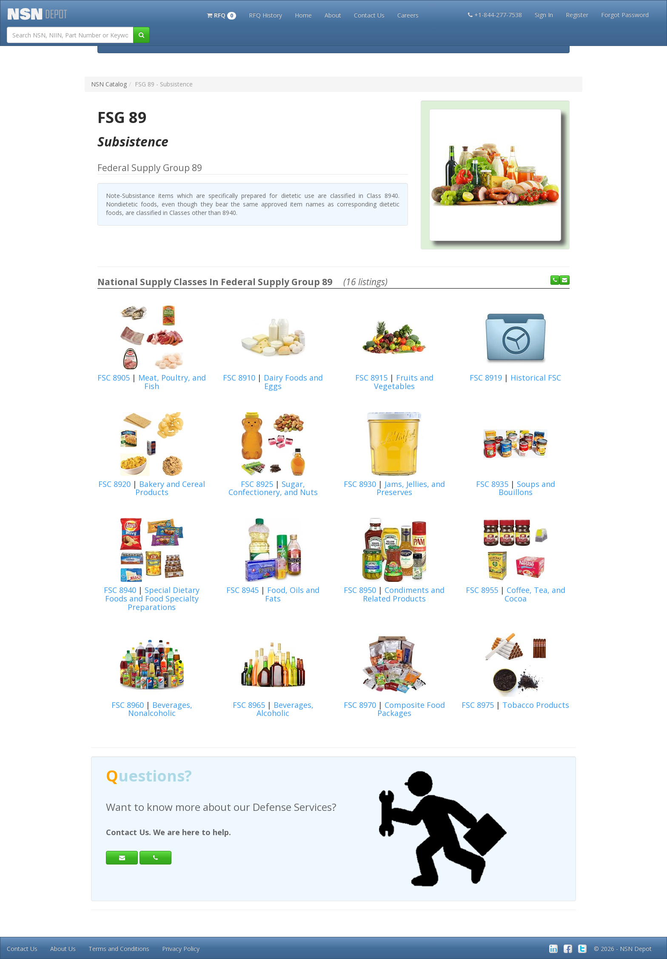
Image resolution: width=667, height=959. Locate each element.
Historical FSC (535, 377)
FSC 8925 (257, 484)
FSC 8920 (114, 484)
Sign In (544, 15)
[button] (221, 14)
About (333, 15)
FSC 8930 (360, 484)
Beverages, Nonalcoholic (160, 709)
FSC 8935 (492, 484)
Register (577, 15)
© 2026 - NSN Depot (623, 949)
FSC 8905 (113, 377)
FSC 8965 (249, 705)
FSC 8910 (239, 377)
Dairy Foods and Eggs (293, 381)
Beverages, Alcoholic (285, 709)
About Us (63, 949)
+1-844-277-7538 (495, 15)
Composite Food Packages (411, 709)
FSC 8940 (120, 590)
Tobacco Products (535, 705)
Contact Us (369, 15)
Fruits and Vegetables (403, 381)
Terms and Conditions (118, 949)
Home (303, 15)
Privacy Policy (181, 949)
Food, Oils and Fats (292, 594)
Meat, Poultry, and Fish (172, 381)
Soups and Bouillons (527, 488)
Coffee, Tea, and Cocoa (535, 594)
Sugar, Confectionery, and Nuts (273, 488)
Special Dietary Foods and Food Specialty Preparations (152, 598)
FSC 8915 (371, 377)
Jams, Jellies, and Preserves (410, 488)
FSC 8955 (482, 590)
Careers (408, 15)
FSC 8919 (486, 377)
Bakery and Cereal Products (170, 488)
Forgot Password (625, 15)
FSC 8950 (360, 590)
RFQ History (265, 15)
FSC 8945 (242, 590)
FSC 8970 (360, 705)
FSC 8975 (478, 705)
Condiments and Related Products (404, 594)
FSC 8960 (127, 705)
